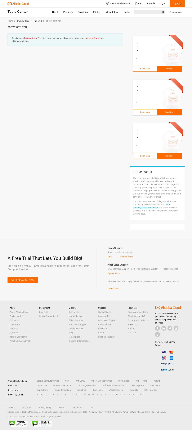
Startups (14, 333)
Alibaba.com (76, 412)
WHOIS (131, 328)
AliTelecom (117, 412)
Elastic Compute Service (48, 381)
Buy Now (169, 69)
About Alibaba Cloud (19, 312)
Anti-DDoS (80, 381)
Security (157, 381)
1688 (85, 412)
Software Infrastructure (113, 385)
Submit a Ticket (105, 316)
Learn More (145, 69)
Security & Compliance (138, 320)
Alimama (93, 412)
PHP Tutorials (150, 390)
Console (151, 3)
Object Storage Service (101, 381)
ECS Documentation (62, 385)
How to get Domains (87, 385)
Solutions (83, 12)
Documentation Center (138, 312)
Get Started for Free (22, 279)
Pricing (96, 12)
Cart (138, 3)
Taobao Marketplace (31, 412)
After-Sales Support (107, 320)
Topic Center (42, 390)
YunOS (108, 412)
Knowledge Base (76, 316)
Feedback (102, 328)
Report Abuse (104, 324)
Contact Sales (176, 12)
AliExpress (64, 412)
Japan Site (42, 385)
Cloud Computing (63, 390)
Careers (11, 407)
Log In (162, 3)
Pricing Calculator (106, 337)
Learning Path (137, 385)
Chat (110, 256)
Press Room (133, 324)
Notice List (77, 407)
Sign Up (177, 3)
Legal (61, 407)
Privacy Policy (45, 407)
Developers (98, 390)
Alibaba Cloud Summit (20, 341)
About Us (26, 407)
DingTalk (155, 412)
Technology (74, 312)
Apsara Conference (18, 337)
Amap (125, 412)
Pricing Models (16, 316)
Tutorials (134, 390)
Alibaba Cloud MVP (136, 316)
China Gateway (76, 320)
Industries (81, 390)
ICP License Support (78, 324)
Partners (128, 12)
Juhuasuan (53, 412)
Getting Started (76, 328)
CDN (67, 381)
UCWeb (133, 412)
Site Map (132, 333)
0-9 (141, 394)
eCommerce (123, 381)
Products (68, 12)
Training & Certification (79, 341)
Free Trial (43, 312)
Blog (71, 333)
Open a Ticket (114, 273)
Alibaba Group (14, 412)
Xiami (147, 412)
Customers (15, 324)
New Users (155, 385)
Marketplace (112, 12)
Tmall (44, 412)
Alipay (163, 412)
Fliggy (100, 412)
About (55, 12)
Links (92, 407)
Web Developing (116, 390)
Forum (101, 333)
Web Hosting (141, 381)
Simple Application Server (50, 316)
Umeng (140, 412)
